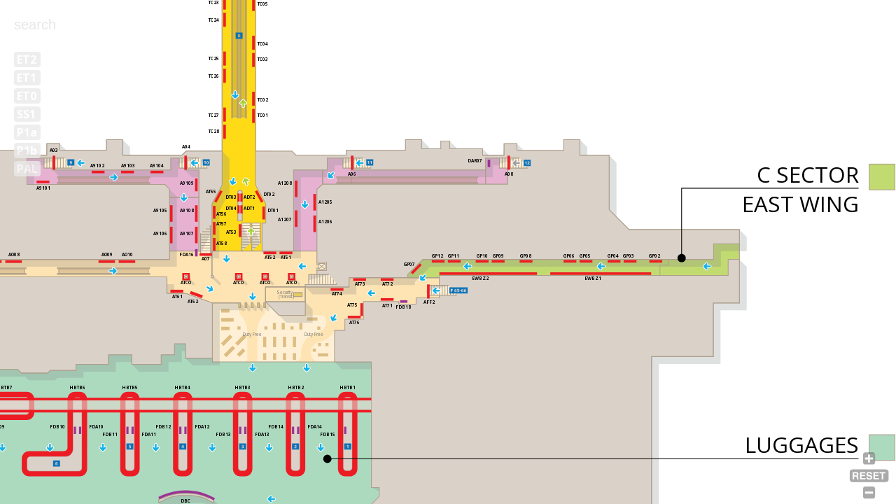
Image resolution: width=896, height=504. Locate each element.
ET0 (26, 96)
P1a (27, 132)
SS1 (26, 114)
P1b (27, 150)
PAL (27, 168)
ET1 (26, 77)
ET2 (26, 59)
